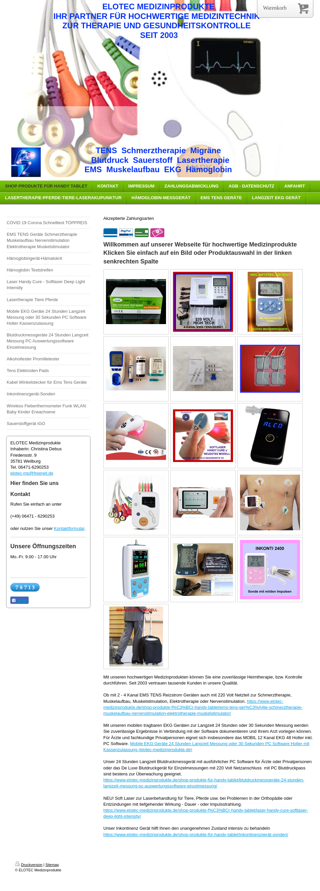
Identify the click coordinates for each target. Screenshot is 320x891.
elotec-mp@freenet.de (31, 473)
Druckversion (28, 865)
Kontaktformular (69, 528)
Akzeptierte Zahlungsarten (128, 218)
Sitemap (52, 865)
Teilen (19, 600)
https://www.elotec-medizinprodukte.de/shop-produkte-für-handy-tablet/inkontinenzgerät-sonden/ (195, 834)
